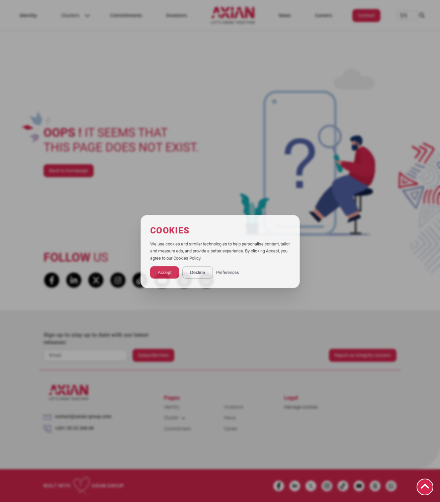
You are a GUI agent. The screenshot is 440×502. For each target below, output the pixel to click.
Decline (197, 272)
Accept (164, 272)
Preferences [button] (227, 272)
